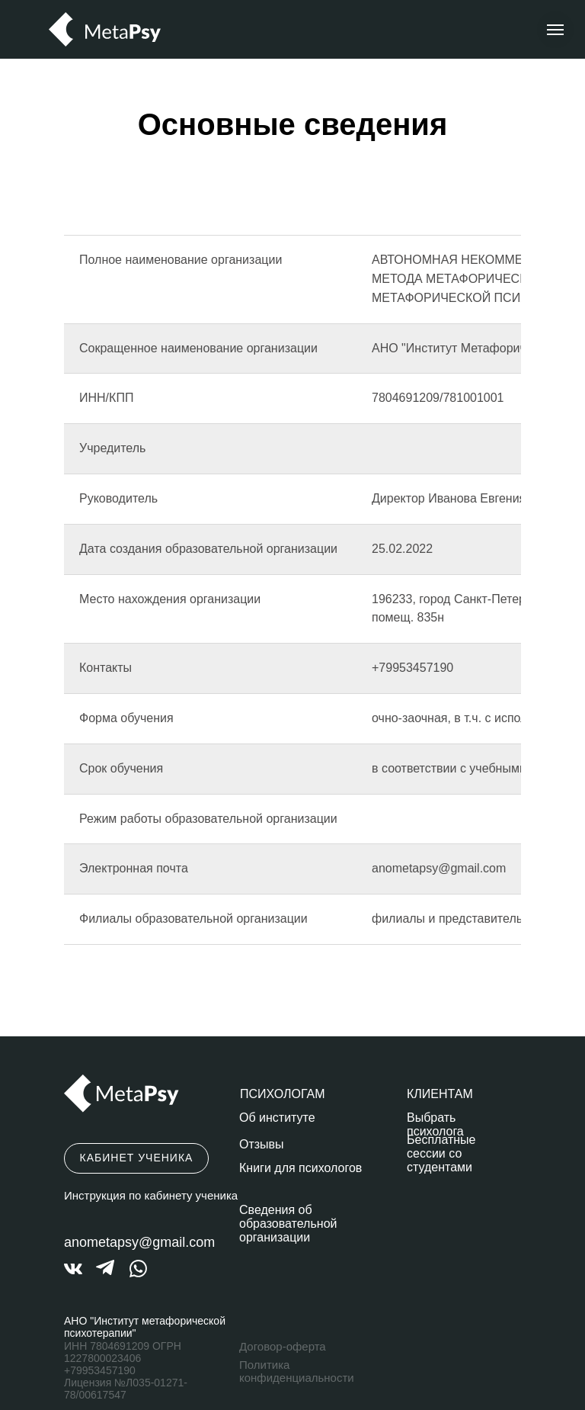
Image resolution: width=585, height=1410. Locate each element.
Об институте (277, 1117)
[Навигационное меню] (555, 29)
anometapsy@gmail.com (139, 1242)
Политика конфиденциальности (296, 1371)
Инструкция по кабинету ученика (151, 1195)
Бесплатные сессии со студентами (441, 1153)
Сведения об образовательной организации (288, 1223)
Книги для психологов (300, 1167)
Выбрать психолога (435, 1124)
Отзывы (261, 1144)
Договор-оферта (282, 1346)
